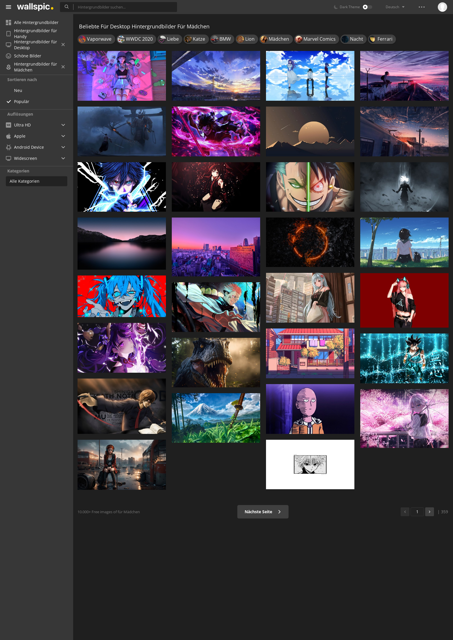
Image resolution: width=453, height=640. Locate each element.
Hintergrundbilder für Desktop (35, 44)
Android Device (25, 147)
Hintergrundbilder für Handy (31, 33)
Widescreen (21, 158)
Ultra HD (18, 125)
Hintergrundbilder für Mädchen (35, 67)
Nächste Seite (263, 511)
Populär (21, 101)
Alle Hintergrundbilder (32, 22)
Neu (18, 90)
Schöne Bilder (23, 56)
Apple (15, 136)
